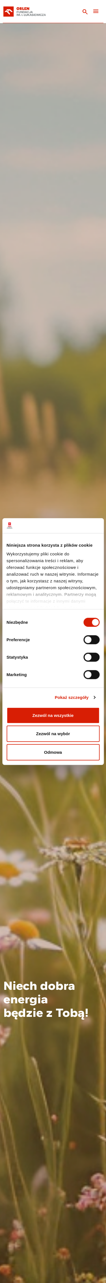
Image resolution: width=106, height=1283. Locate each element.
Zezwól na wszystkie (53, 715)
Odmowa (53, 752)
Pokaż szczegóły (72, 697)
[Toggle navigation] (96, 12)
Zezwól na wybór (53, 733)
